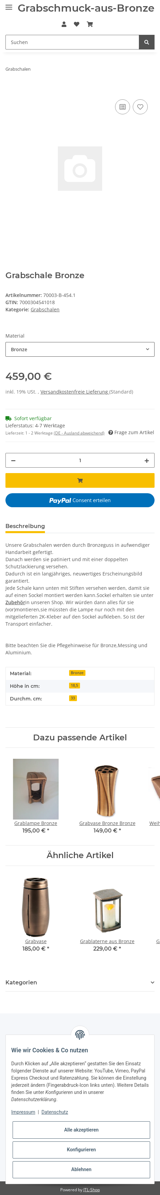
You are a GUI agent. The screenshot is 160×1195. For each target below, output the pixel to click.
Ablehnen (81, 1169)
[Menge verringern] (13, 460)
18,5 (74, 685)
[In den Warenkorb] (10, 90)
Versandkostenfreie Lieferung (75, 391)
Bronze (77, 672)
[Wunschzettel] (76, 24)
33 (73, 698)
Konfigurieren (81, 1149)
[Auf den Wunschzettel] (140, 106)
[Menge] (80, 460)
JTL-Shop (91, 1190)
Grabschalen (45, 309)
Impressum (23, 1112)
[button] (64, 24)
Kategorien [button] (21, 982)
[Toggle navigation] (8, 4)
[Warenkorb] (90, 24)
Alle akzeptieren (81, 1130)
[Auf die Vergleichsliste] (122, 106)
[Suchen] (72, 42)
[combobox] (80, 349)
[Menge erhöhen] (146, 460)
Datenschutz (55, 1112)
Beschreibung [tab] (25, 526)
